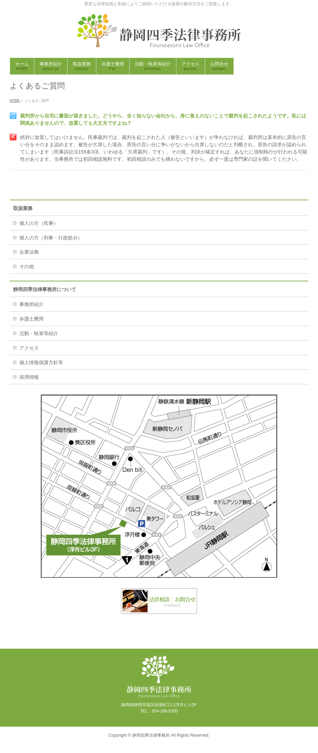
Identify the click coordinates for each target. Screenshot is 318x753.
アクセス (29, 348)
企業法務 (29, 252)
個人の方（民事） (38, 223)
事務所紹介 (31, 304)
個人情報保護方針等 (41, 362)
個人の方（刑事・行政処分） (50, 237)
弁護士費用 (31, 319)
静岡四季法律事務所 (151, 735)
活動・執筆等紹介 (38, 333)
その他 (26, 266)
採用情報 (29, 377)
